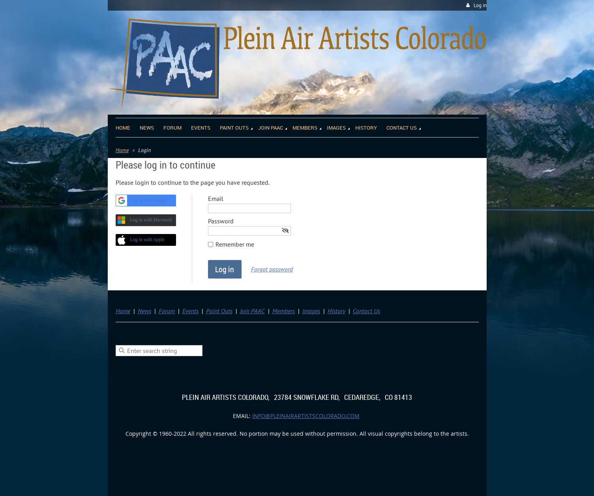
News (144, 311)
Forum (167, 311)
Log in (480, 5)
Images (311, 311)
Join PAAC (252, 311)
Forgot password (272, 269)
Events (190, 311)
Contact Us (366, 311)
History (336, 311)
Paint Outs (219, 311)
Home (122, 150)
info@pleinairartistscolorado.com (306, 416)
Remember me (234, 244)
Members (283, 311)
